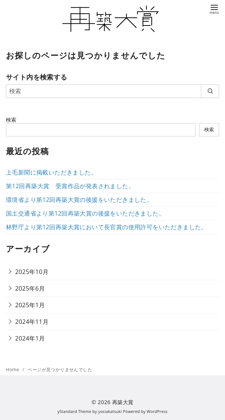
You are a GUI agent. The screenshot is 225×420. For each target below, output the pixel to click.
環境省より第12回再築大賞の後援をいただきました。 (79, 200)
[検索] (112, 91)
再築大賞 (123, 402)
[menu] (214, 8)
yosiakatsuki (110, 411)
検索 (11, 119)
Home (13, 369)
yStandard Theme (74, 411)
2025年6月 (30, 288)
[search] (210, 91)
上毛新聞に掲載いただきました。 (51, 172)
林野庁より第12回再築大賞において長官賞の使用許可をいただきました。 (106, 227)
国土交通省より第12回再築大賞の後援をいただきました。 (85, 213)
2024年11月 (31, 322)
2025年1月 (30, 305)
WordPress (157, 411)
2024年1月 (30, 338)
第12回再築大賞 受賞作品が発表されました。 (70, 186)
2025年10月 (31, 272)
